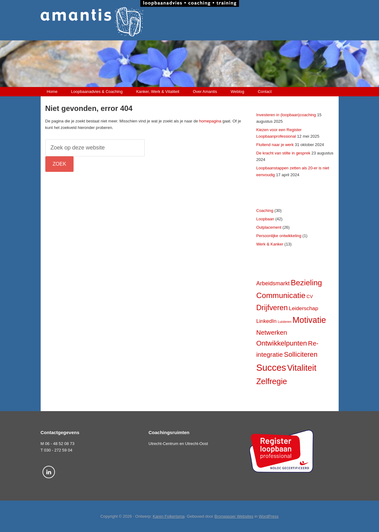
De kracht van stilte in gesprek (283, 153)
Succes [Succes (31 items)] (271, 367)
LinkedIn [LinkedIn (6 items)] (266, 321)
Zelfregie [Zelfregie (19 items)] (271, 381)
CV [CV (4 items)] (310, 296)
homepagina (210, 121)
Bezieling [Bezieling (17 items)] (306, 282)
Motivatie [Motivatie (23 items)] (309, 320)
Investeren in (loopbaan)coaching (286, 114)
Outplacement (269, 227)
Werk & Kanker (269, 244)
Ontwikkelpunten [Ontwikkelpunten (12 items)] (281, 343)
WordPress (269, 516)
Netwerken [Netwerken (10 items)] (271, 332)
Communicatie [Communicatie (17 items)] (280, 295)
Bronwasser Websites (233, 516)
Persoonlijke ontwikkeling (278, 235)
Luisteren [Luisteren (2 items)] (284, 321)
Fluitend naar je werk (275, 144)
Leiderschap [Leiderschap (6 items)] (303, 308)
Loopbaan (265, 219)
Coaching (264, 210)
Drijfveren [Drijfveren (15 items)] (272, 308)
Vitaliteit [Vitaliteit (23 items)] (301, 368)
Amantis (190, 21)
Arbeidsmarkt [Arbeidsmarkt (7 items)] (273, 283)
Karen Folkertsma (169, 516)
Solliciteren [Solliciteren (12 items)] (301, 354)
